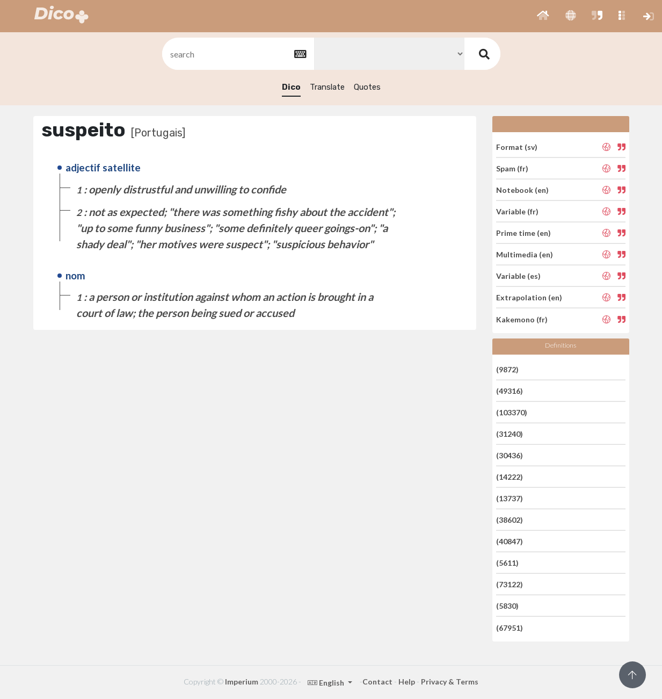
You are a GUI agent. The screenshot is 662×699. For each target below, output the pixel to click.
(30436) (509, 455)
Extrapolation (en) (529, 297)
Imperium (241, 681)
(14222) (509, 476)
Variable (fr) (517, 211)
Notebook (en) (522, 189)
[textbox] (237, 54)
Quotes (367, 87)
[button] (543, 16)
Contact (377, 681)
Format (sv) (516, 146)
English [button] (327, 682)
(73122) (509, 584)
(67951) (509, 627)
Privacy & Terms (449, 681)
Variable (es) (518, 275)
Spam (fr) (512, 168)
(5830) (507, 605)
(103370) (511, 412)
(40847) (509, 541)
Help (406, 681)
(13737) (509, 498)
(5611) (507, 562)
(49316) (509, 390)
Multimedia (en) (524, 254)
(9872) (507, 368)
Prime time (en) (523, 232)
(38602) (509, 519)
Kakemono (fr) (522, 318)
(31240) (509, 433)
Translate (327, 87)
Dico (291, 87)
